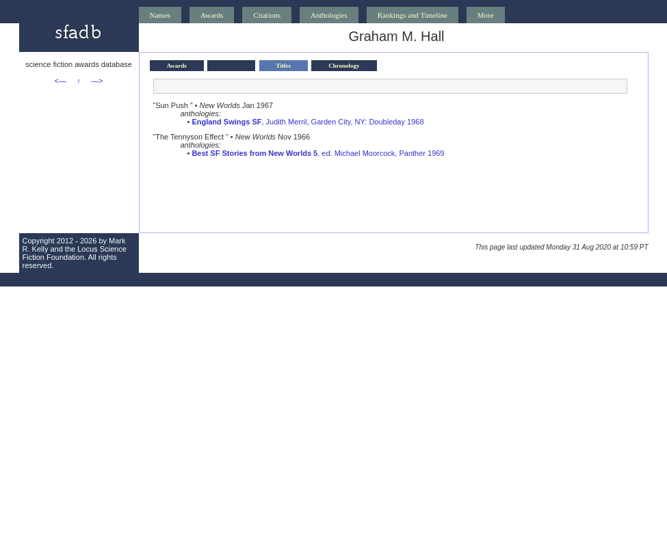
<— (60, 81)
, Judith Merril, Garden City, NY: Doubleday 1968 (307, 122)
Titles (283, 65)
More (486, 15)
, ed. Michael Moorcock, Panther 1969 (318, 153)
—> (97, 81)
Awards (211, 15)
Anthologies (329, 15)
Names (160, 15)
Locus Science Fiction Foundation (75, 253)
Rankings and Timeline (412, 15)
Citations (266, 15)
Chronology (343, 65)
